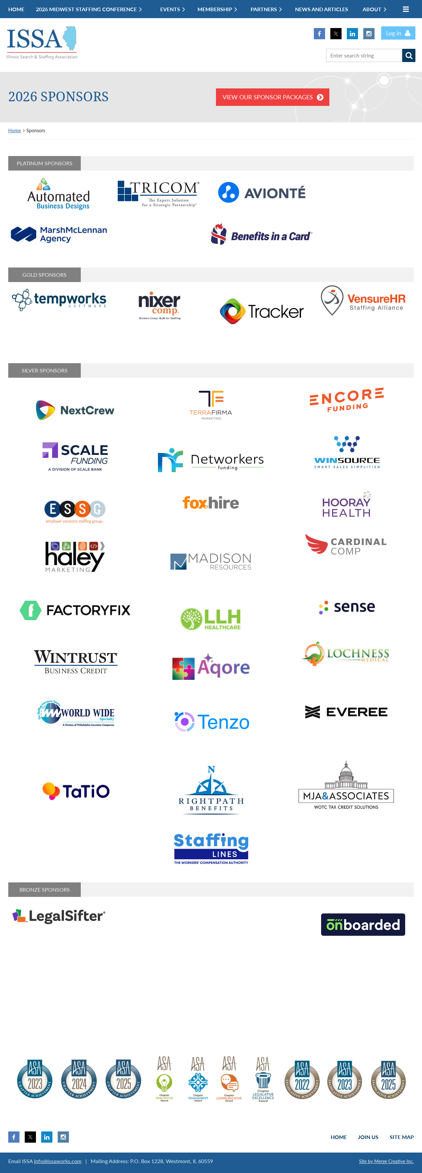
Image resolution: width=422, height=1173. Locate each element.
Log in (393, 33)
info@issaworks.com (57, 1161)
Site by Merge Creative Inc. (386, 1161)
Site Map (402, 1137)
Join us (368, 1137)
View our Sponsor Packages (268, 97)
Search (408, 55)
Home (14, 130)
